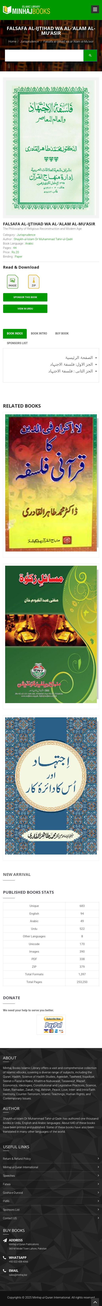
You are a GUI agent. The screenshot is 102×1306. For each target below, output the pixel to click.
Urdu (34, 929)
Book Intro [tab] (39, 333)
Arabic (34, 921)
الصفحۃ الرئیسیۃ (79, 357)
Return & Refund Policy (17, 1159)
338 (82, 959)
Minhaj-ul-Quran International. (51, 1297)
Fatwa (6, 1184)
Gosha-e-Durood (13, 1193)
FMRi (6, 1201)
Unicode (34, 944)
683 (82, 906)
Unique (34, 906)
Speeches (9, 1176)
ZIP (34, 967)
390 (82, 952)
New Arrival (17, 874)
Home (12, 41)
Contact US (10, 1218)
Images (34, 952)
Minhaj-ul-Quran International (20, 1167)
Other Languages (34, 936)
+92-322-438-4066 (18, 1262)
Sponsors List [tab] (17, 343)
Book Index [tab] (15, 333)
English (34, 914)
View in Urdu (25, 308)
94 (82, 914)
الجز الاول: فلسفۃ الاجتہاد (71, 364)
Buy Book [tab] (62, 333)
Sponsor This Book (25, 297)
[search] (50, 56)
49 (82, 921)
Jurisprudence (29, 41)
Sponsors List (11, 1210)
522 (82, 929)
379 (82, 967)
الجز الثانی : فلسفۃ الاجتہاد (70, 371)
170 (82, 944)
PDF (34, 959)
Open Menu (95, 9)
